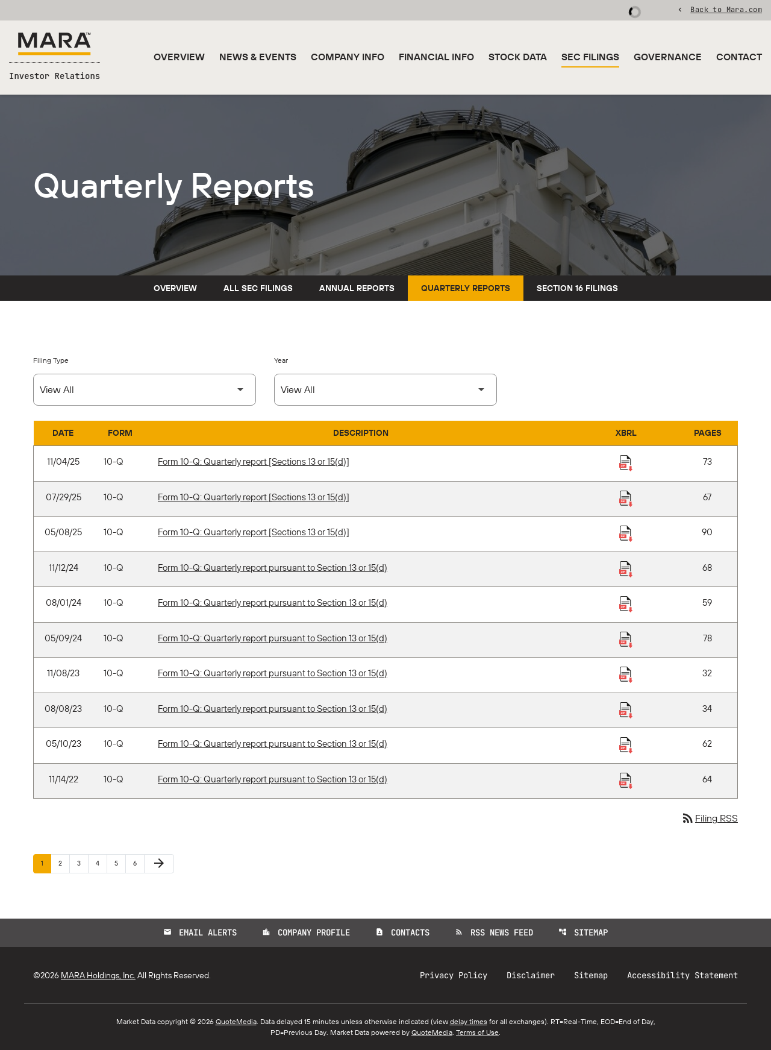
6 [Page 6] (139, 862)
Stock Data (518, 57)
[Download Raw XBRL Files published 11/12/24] (626, 568)
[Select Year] (385, 390)
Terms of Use (477, 1032)
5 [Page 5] (120, 862)
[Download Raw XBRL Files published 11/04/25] (626, 462)
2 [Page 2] (64, 862)
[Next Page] (159, 863)
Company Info (347, 57)
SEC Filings (590, 57)
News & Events (257, 57)
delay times (468, 1021)
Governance (668, 57)
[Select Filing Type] (144, 390)
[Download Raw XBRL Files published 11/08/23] (626, 674)
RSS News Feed (494, 932)
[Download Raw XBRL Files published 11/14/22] (626, 780)
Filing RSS (709, 818)
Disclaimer (531, 975)
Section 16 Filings (577, 288)
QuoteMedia (236, 1021)
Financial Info (436, 57)
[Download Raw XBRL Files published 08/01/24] (626, 603)
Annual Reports (357, 288)
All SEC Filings (258, 288)
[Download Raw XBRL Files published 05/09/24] (626, 639)
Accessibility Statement (682, 975)
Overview (179, 57)
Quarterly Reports (465, 288)
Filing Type (51, 360)
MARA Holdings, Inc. (98, 975)
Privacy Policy (453, 975)
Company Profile (306, 932)
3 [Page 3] (82, 862)
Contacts (402, 932)
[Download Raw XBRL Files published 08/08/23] (626, 709)
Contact (739, 57)
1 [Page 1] (45, 862)
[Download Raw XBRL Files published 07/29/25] (626, 498)
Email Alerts (200, 932)
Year (281, 360)
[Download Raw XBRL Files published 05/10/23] (626, 744)
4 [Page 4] (101, 862)
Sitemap (583, 932)
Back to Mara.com (726, 9)
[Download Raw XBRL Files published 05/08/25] (626, 533)
